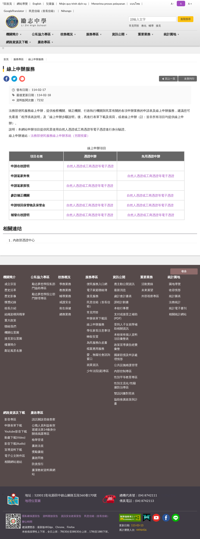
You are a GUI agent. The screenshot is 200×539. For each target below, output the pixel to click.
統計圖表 (175, 296)
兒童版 (50, 3)
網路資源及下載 (17, 42)
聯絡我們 (10, 326)
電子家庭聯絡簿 (97, 290)
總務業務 (65, 314)
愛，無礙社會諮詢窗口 (98, 356)
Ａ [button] (180, 3)
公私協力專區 (41, 34)
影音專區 (10, 419)
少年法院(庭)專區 (98, 371)
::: (3, 2)
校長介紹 (10, 308)
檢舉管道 (38, 439)
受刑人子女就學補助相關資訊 (126, 326)
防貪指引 (38, 464)
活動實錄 (147, 284)
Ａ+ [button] (190, 3)
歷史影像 (10, 296)
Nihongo (66, 11)
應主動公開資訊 (124, 284)
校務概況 (66, 34)
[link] (6, 79)
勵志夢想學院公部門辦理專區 (43, 296)
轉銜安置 (92, 336)
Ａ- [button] (172, 3)
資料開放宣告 (50, 516)
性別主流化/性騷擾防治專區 (125, 385)
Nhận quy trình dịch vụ (73, 3)
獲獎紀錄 (10, 302)
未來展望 (147, 290)
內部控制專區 (123, 371)
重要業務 (144, 34)
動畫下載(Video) (14, 437)
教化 (143, 25)
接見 (158, 25)
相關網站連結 (13, 461)
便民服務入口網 (97, 284)
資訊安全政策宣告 (71, 516)
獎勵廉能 (38, 451)
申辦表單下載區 (97, 318)
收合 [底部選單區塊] (184, 271)
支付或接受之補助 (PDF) (126, 316)
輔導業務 (65, 296)
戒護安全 (65, 302)
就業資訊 (92, 364)
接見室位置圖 (13, 338)
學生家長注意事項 (98, 330)
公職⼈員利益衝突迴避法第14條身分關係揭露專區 (44, 429)
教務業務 (65, 290)
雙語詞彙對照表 (124, 393)
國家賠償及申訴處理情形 (126, 357)
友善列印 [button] (189, 78)
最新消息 (120, 290)
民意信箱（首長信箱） (42, 11)
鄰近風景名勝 (13, 350)
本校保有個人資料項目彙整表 (126, 336)
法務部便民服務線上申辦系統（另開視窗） (60, 135)
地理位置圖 (33, 500)
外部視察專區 (150, 296)
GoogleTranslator (14, 11)
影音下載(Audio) (14, 443)
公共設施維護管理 (126, 365)
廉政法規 (38, 445)
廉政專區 (44, 42)
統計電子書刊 (178, 308)
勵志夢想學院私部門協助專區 (43, 286)
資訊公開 (118, 34)
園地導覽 (175, 284)
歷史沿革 (10, 290)
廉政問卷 (38, 457)
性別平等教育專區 (126, 377)
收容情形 (175, 290)
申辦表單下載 (13, 425)
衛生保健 (65, 308)
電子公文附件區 (14, 455)
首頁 (6, 59)
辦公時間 (27, 521)
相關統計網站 (178, 314)
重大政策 (10, 320)
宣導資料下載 (13, 449)
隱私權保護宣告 (31, 516)
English (37, 3)
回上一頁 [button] (170, 78)
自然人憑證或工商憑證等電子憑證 (90, 166)
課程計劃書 (121, 302)
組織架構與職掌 (14, 314)
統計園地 (170, 34)
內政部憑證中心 (24, 240)
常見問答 (134, 25)
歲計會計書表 (123, 296)
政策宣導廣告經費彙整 (126, 346)
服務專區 (92, 34)
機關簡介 (12, 34)
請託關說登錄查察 (43, 419)
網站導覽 (22, 3)
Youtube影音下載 (15, 431)
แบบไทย (135, 3)
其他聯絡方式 (167, 495)
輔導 (151, 25)
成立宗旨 (10, 284)
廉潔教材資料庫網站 (43, 472)
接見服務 (92, 296)
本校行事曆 (121, 308)
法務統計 (175, 302)
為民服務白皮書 (97, 342)
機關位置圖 (11, 332)
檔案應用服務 (95, 348)
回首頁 (8, 3)
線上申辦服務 (36, 59)
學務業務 (65, 284)
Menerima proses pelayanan (108, 3)
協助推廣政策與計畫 (126, 401)
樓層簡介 (10, 344)
